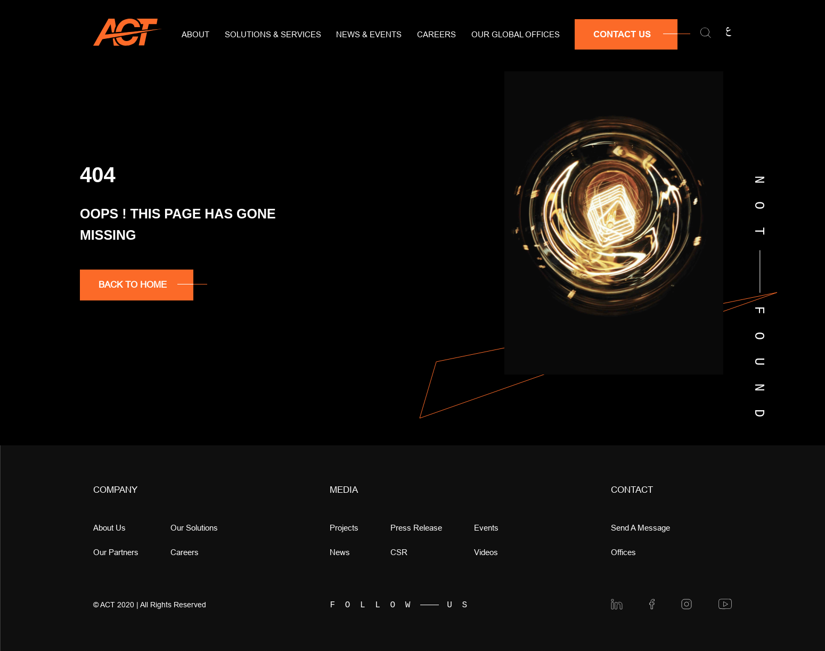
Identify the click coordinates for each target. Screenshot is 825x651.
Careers (436, 34)
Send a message (640, 527)
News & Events (369, 34)
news (340, 552)
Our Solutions (194, 527)
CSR (398, 552)
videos (486, 552)
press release (416, 527)
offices (623, 552)
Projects (344, 527)
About (195, 34)
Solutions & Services (273, 34)
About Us (109, 527)
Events (486, 527)
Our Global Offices (515, 34)
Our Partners (115, 552)
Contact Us (622, 34)
